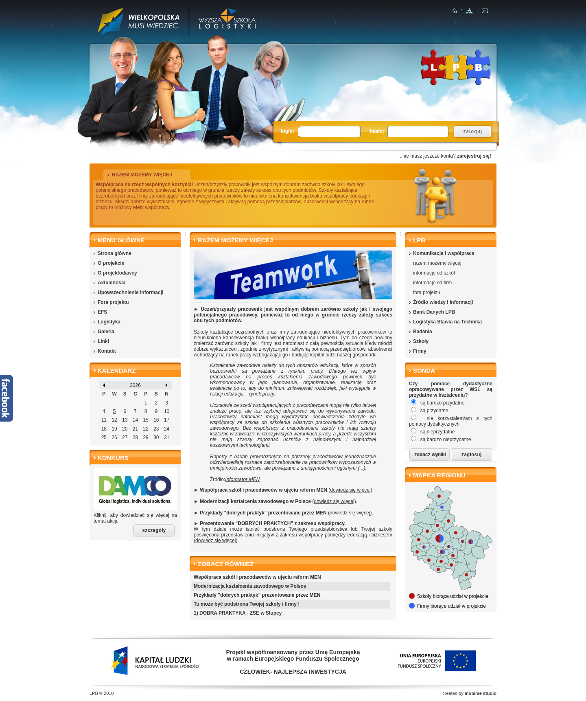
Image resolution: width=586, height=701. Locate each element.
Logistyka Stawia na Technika (447, 322)
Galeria (106, 331)
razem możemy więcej (437, 263)
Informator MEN (242, 479)
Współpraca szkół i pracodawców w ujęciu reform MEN (257, 577)
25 (104, 437)
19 (114, 429)
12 (114, 420)
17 (166, 420)
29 (145, 437)
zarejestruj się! (474, 156)
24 (166, 429)
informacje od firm (432, 283)
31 (166, 437)
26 (114, 437)
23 (156, 429)
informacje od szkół (434, 273)
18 (104, 429)
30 (156, 437)
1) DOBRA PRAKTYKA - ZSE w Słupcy (238, 613)
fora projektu (426, 292)
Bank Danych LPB (434, 312)
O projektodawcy (117, 273)
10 (166, 411)
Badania (422, 331)
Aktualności (111, 283)
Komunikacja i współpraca (443, 253)
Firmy (419, 351)
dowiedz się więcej (350, 490)
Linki (103, 341)
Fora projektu (113, 302)
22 (145, 429)
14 (135, 420)
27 (124, 437)
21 (135, 429)
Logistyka (109, 322)
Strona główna (114, 253)
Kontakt (107, 351)
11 (104, 420)
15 (145, 420)
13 (124, 420)
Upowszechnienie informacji (130, 292)
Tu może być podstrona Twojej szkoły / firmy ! (247, 604)
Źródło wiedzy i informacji (443, 302)
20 (124, 429)
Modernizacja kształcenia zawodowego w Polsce (250, 586)
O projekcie (111, 263)
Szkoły (421, 341)
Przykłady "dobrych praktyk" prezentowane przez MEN (257, 595)
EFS (102, 312)
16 (156, 420)
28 (135, 437)
